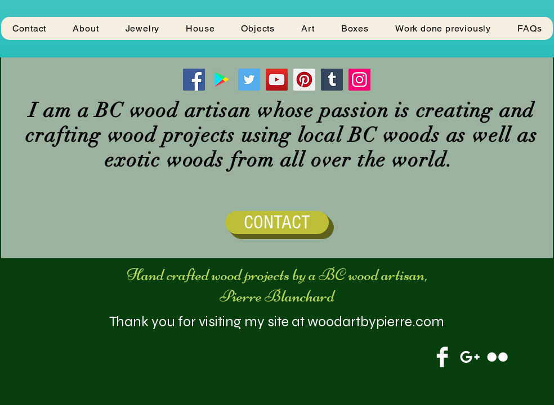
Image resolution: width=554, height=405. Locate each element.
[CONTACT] (277, 222)
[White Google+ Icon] (469, 356)
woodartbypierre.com (375, 321)
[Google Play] (222, 80)
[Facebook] (194, 80)
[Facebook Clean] (442, 356)
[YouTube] (277, 80)
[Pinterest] (304, 80)
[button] (142, 28)
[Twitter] (249, 80)
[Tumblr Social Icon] (332, 80)
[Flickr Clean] (497, 356)
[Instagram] (359, 80)
